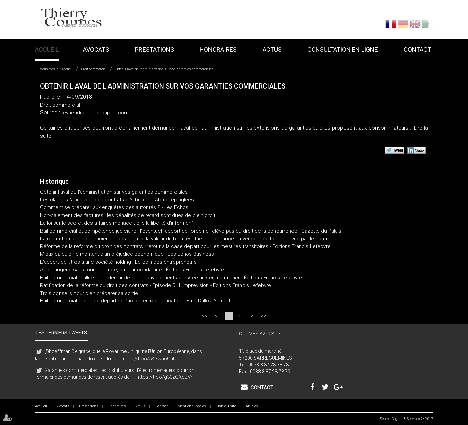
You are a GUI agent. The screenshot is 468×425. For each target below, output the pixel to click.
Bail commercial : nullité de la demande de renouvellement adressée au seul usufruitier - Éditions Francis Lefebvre (171, 277)
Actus (272, 49)
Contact (417, 49)
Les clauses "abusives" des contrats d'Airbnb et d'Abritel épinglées (117, 199)
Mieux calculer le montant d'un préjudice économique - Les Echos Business (127, 254)
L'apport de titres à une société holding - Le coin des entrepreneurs (118, 262)
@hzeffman (57, 351)
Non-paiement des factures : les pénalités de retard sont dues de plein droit (127, 215)
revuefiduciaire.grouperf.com (95, 113)
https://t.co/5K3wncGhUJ (150, 359)
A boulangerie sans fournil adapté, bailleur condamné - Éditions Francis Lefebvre (132, 270)
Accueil (47, 49)
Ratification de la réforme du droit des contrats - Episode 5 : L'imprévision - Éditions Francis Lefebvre (155, 285)
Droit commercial (94, 69)
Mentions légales (192, 406)
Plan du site (226, 406)
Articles (252, 406)
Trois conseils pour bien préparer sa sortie (89, 293)
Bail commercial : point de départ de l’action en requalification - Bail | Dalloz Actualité (136, 301)
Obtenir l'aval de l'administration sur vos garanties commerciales (164, 69)
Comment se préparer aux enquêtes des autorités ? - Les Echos (114, 207)
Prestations (154, 49)
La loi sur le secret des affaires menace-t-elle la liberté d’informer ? (117, 223)
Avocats (96, 49)
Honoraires (218, 49)
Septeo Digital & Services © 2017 (406, 418)
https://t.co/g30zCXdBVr (164, 377)
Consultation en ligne (342, 49)
